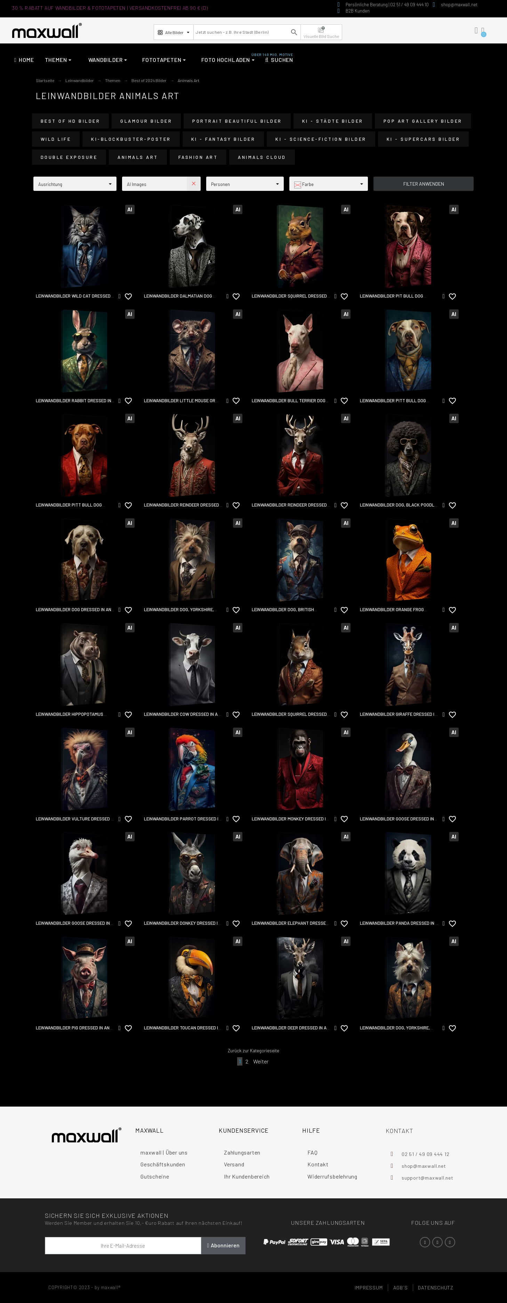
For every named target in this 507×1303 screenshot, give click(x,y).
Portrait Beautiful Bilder (237, 121)
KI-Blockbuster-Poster (131, 139)
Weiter (260, 1061)
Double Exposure (69, 157)
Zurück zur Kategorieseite (253, 1050)
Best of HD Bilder (70, 121)
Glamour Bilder (146, 121)
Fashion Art (198, 157)
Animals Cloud (262, 157)
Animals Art (138, 157)
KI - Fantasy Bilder (223, 139)
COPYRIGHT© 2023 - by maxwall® (84, 1287)
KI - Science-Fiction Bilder (321, 139)
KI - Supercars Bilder (423, 139)
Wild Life (56, 139)
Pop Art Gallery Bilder (423, 121)
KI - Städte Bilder (332, 121)
